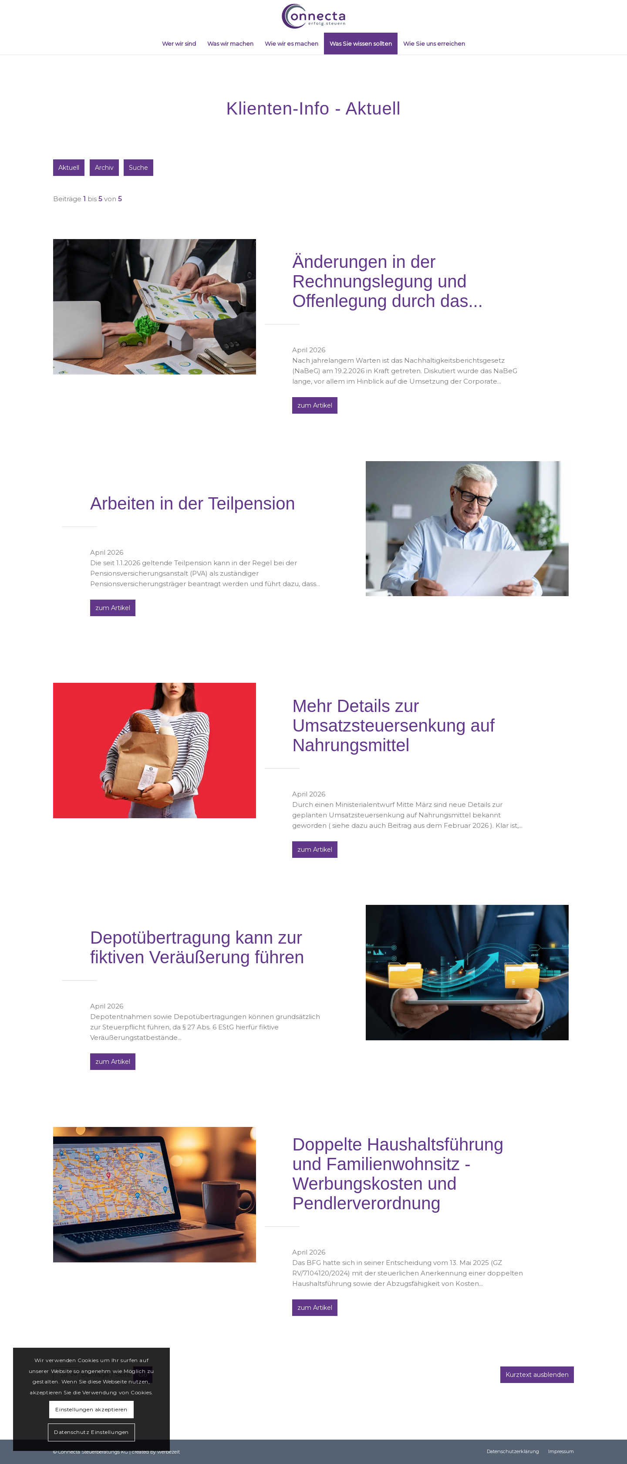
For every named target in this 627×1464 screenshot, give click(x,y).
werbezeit (168, 1452)
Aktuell (68, 168)
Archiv (105, 168)
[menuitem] (179, 43)
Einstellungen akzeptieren (91, 1409)
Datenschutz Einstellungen (91, 1432)
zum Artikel (314, 405)
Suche (140, 168)
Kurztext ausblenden (537, 1375)
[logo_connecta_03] (313, 16)
